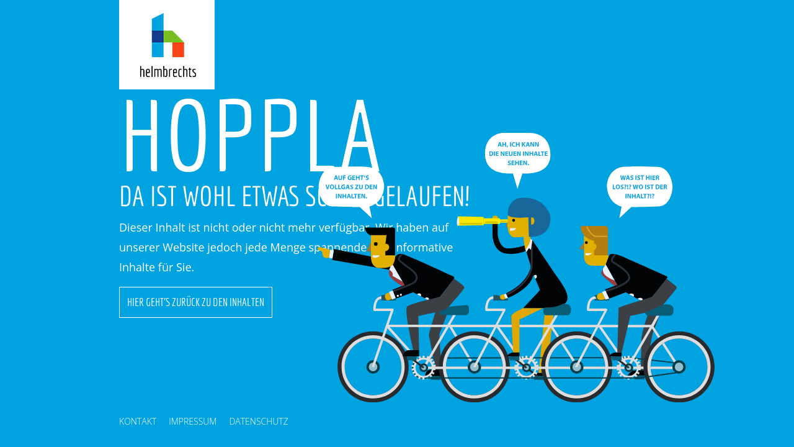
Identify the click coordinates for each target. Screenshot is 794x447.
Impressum (192, 421)
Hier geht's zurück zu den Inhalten (195, 302)
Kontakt (137, 421)
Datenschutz (258, 421)
